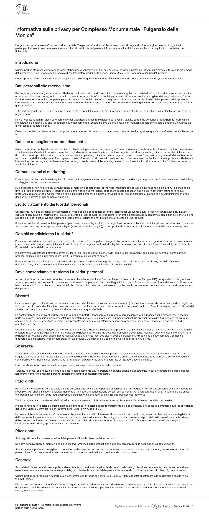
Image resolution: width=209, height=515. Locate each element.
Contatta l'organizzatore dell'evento (61, 504)
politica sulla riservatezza (29, 507)
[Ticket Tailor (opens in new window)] (161, 506)
